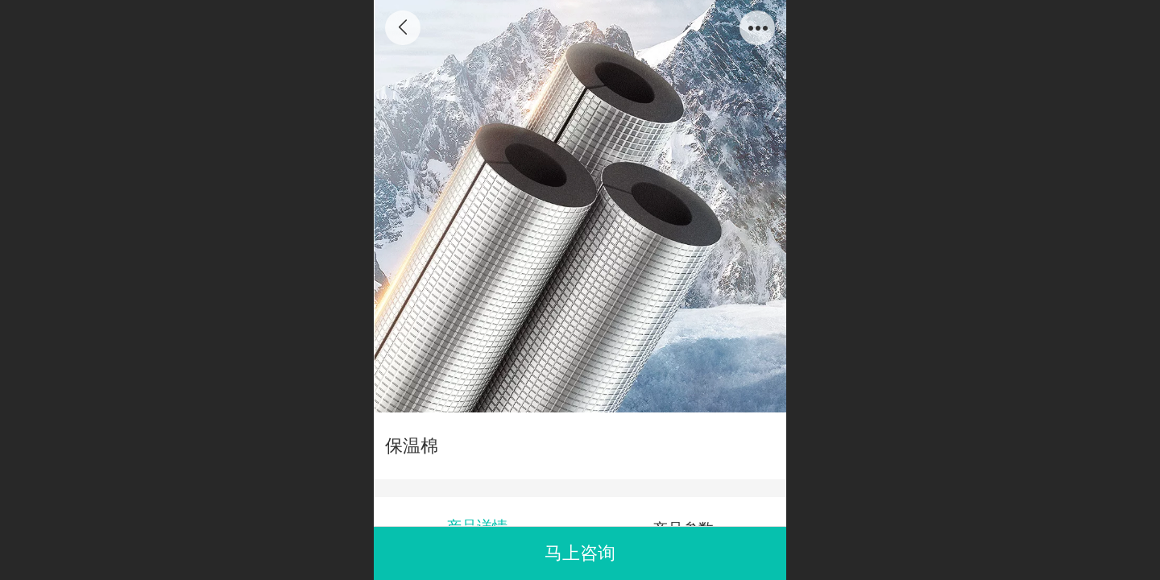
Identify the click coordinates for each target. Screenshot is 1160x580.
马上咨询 (580, 553)
